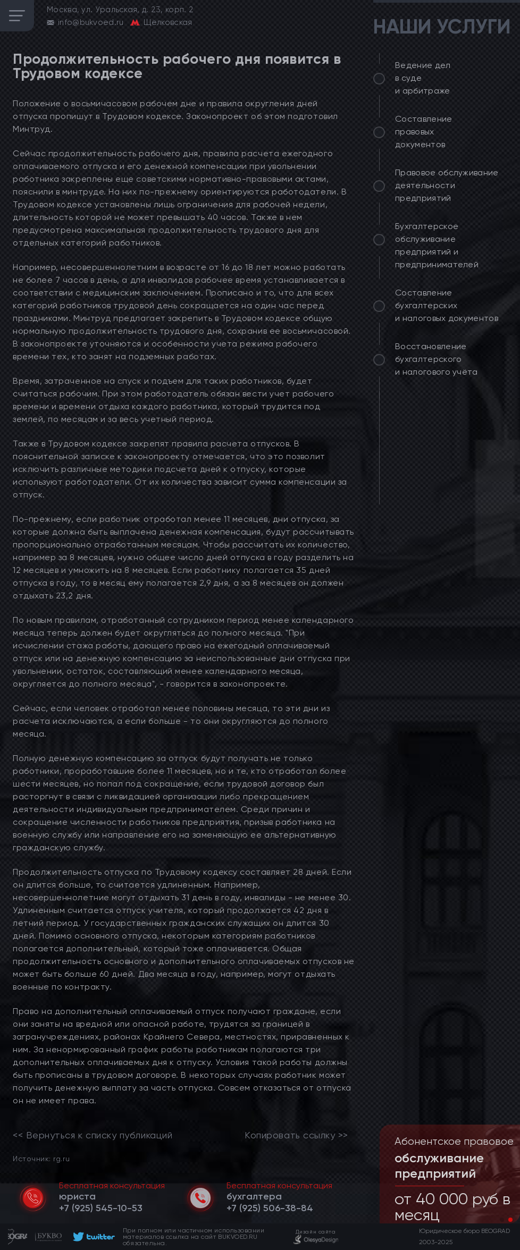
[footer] (92, 1236)
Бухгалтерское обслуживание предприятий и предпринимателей (437, 245)
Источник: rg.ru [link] (41, 1158)
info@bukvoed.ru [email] (91, 22)
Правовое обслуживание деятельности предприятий (447, 185)
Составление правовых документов (423, 131)
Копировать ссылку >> (296, 1135)
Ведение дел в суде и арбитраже (423, 78)
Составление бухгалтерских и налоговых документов (446, 305)
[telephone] (100, 1208)
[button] (502, 1220)
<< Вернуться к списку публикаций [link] (92, 1135)
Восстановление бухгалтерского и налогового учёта (436, 359)
